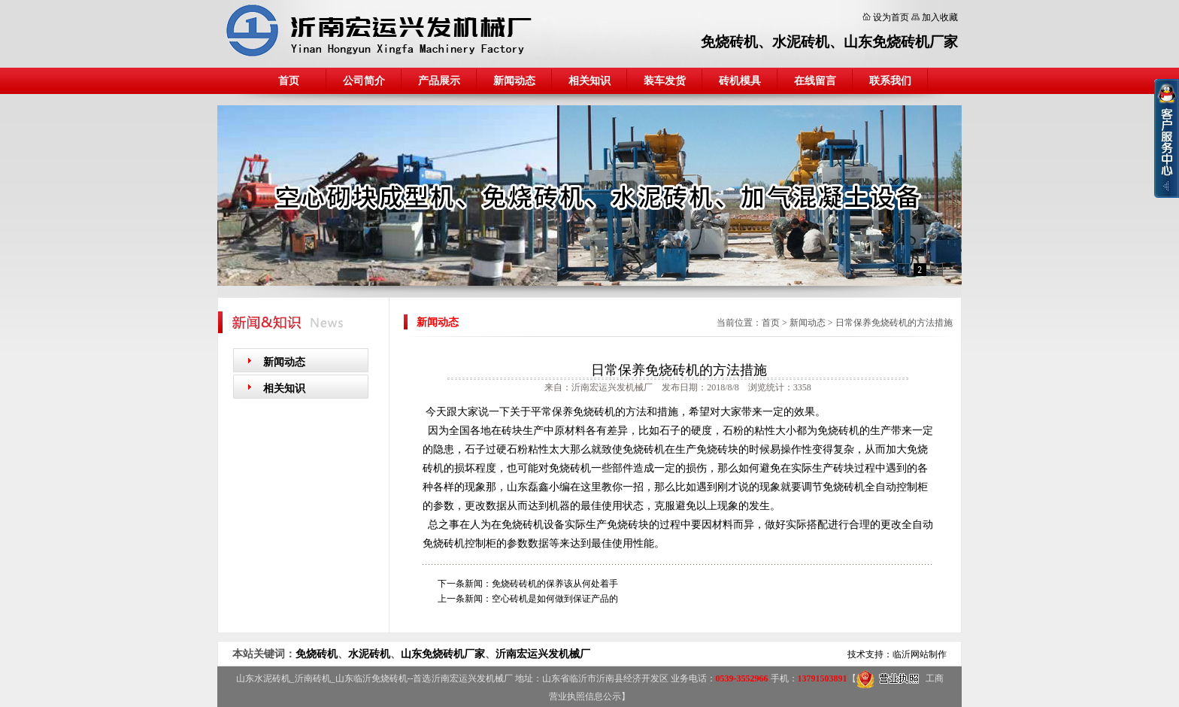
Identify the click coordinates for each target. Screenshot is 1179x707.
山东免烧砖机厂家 (901, 42)
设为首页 (891, 17)
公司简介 (364, 80)
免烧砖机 (729, 42)
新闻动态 (514, 80)
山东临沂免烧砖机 (371, 678)
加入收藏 (940, 17)
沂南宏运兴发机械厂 (543, 654)
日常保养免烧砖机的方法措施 (894, 322)
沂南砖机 (313, 678)
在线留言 (815, 80)
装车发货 (665, 80)
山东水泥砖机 (263, 678)
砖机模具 (740, 80)
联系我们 (890, 80)
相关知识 (589, 80)
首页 (288, 80)
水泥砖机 (800, 42)
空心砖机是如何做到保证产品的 (555, 598)
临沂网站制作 (920, 654)
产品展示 (439, 80)
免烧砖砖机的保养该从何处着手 (555, 583)
